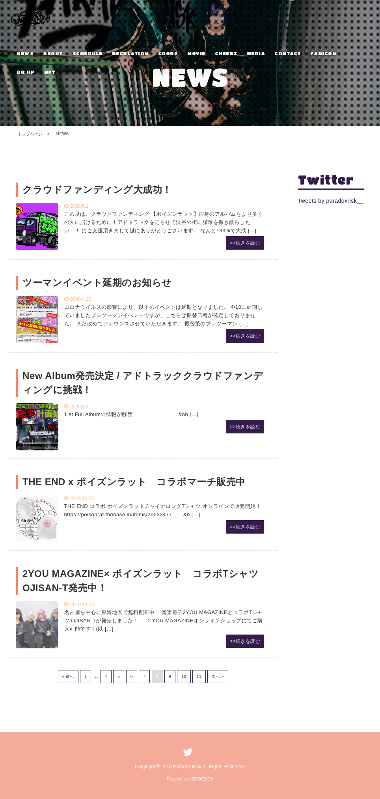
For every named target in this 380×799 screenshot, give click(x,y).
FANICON (324, 53)
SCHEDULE (87, 53)
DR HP (26, 72)
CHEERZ (226, 53)
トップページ (30, 134)
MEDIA (256, 53)
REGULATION (130, 53)
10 (183, 676)
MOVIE (196, 53)
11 (199, 676)
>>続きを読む (245, 243)
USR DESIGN (201, 779)
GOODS (168, 53)
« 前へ (68, 676)
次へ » (218, 676)
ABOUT (53, 53)
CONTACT (287, 53)
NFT (50, 72)
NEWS (25, 53)
